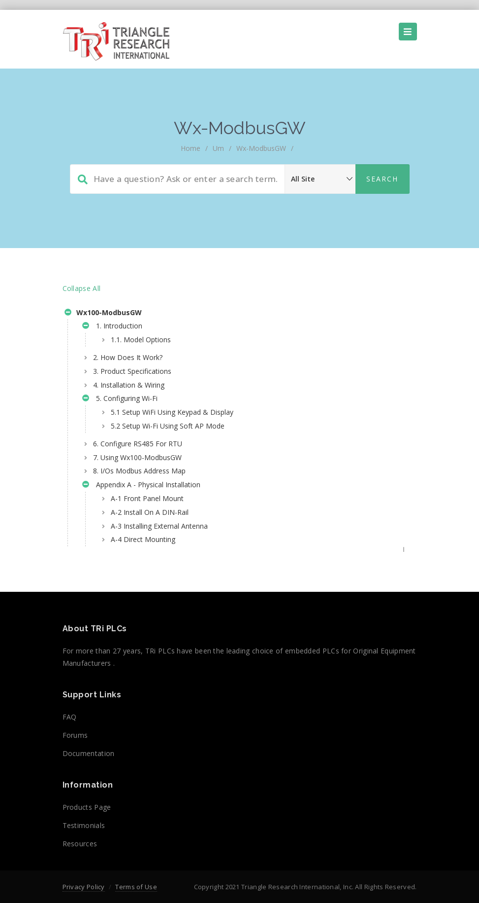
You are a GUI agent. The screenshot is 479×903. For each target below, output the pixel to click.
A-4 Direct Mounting (143, 539)
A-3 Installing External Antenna (159, 526)
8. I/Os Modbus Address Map (139, 470)
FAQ (70, 717)
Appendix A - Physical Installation (141, 486)
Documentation (89, 753)
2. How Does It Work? (127, 357)
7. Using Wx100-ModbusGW (137, 457)
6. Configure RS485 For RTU (137, 443)
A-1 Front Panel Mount (147, 498)
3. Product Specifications (132, 371)
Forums (75, 735)
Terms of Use (136, 886)
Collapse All (82, 288)
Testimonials (84, 825)
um (218, 148)
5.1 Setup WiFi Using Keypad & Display (172, 412)
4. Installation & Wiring (128, 385)
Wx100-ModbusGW (103, 314)
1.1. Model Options (141, 339)
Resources (80, 843)
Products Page (87, 807)
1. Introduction (112, 327)
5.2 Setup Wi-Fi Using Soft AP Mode (167, 426)
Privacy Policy (84, 886)
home (190, 148)
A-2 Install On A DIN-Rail (150, 512)
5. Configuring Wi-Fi (120, 399)
